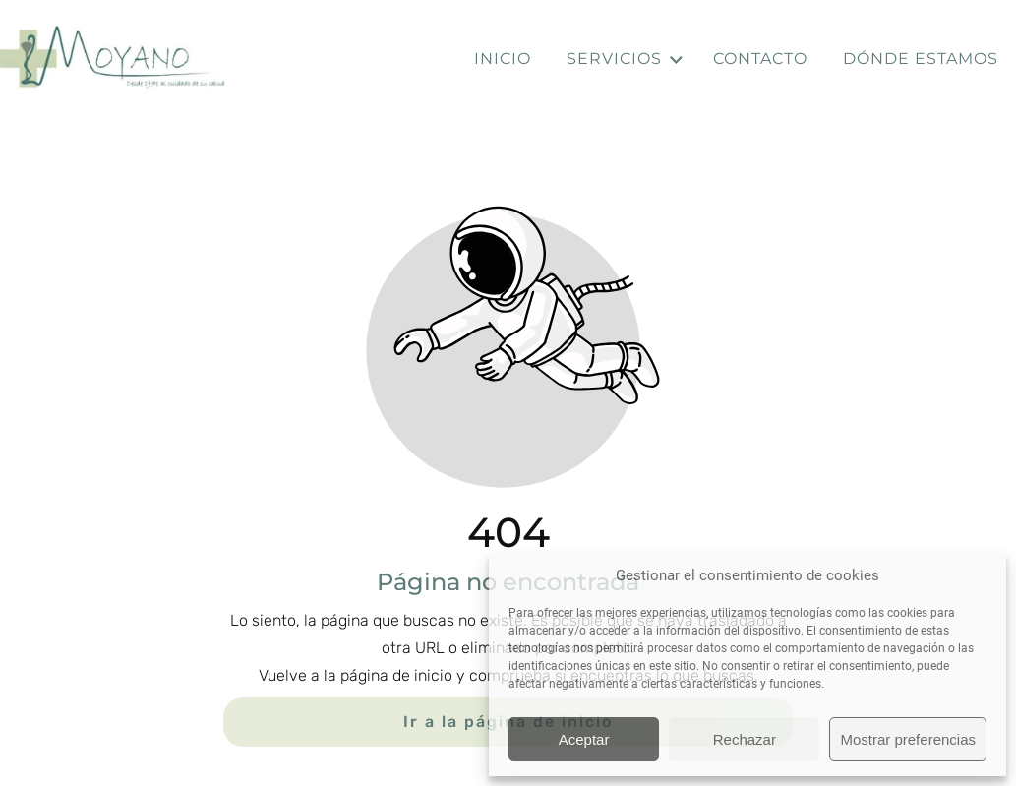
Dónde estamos (920, 58)
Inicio (502, 58)
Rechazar (744, 739)
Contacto (760, 58)
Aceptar (584, 739)
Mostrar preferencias (908, 739)
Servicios (626, 59)
